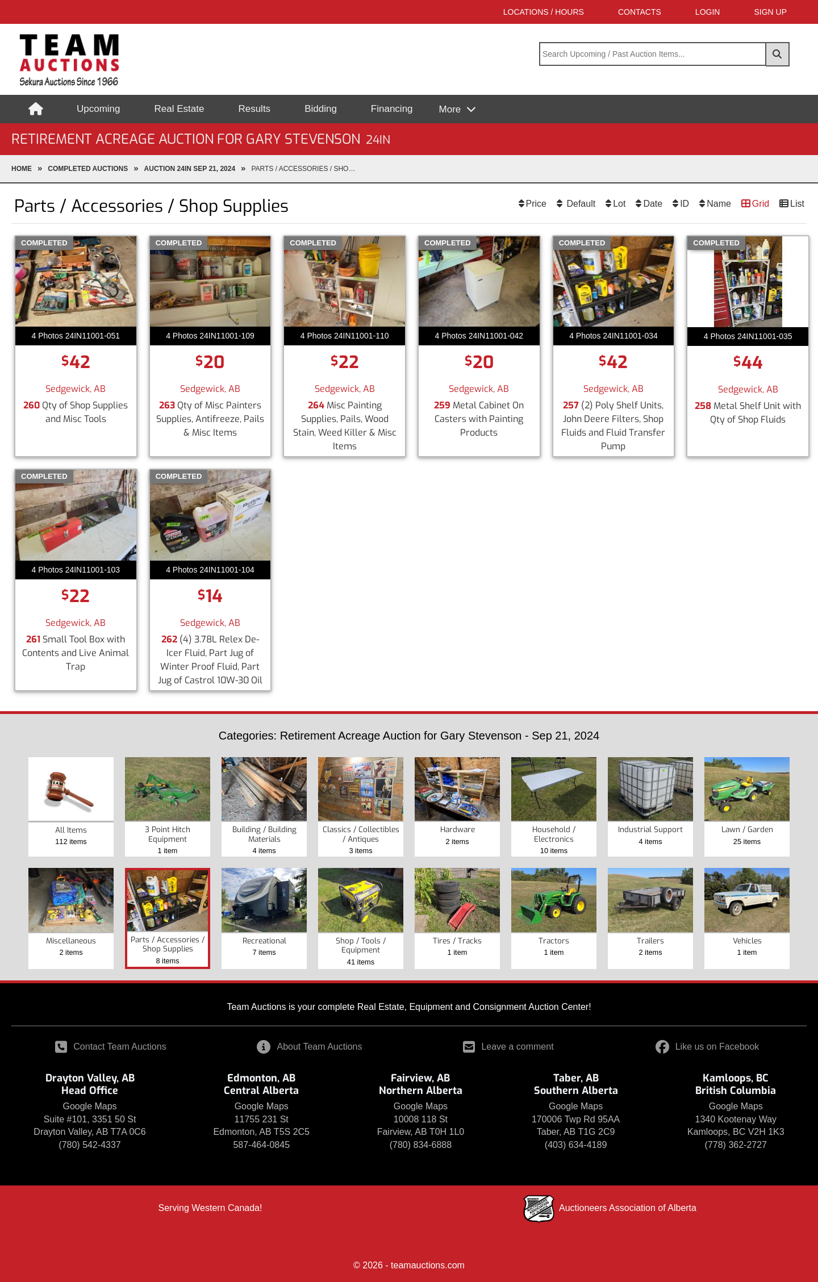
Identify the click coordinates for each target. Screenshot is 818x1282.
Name (719, 203)
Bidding (320, 108)
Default (579, 203)
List (797, 203)
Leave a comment (508, 1046)
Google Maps (89, 1106)
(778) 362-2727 (736, 1145)
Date (652, 203)
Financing (392, 108)
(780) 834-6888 (421, 1145)
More (451, 109)
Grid (760, 203)
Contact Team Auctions (110, 1046)
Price (536, 203)
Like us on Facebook (707, 1046)
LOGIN (707, 11)
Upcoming (98, 108)
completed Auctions (88, 169)
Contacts (639, 11)
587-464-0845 (261, 1145)
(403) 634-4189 (576, 1145)
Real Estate (179, 108)
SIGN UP (770, 11)
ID (684, 203)
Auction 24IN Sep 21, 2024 (190, 169)
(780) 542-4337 (89, 1145)
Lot (619, 203)
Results (254, 108)
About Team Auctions (309, 1046)
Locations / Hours (543, 11)
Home (21, 169)
